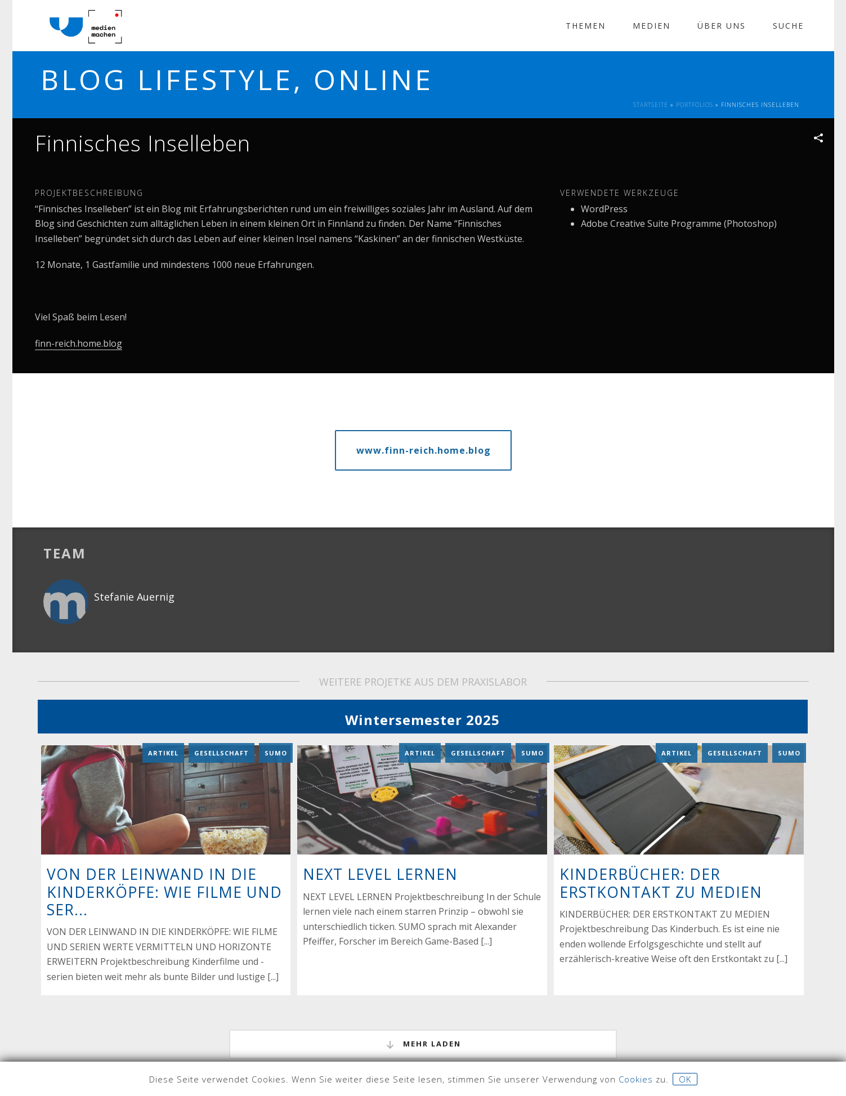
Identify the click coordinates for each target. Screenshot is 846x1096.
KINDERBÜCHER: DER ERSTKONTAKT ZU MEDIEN (660, 849)
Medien (651, 25)
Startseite (650, 105)
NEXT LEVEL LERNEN (380, 840)
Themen (586, 25)
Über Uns (721, 25)
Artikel (163, 719)
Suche (788, 25)
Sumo (276, 719)
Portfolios (694, 105)
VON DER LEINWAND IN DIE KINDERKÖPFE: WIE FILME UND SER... (164, 857)
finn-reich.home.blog (78, 343)
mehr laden (423, 1010)
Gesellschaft (221, 719)
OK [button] (685, 1079)
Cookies (636, 1079)
